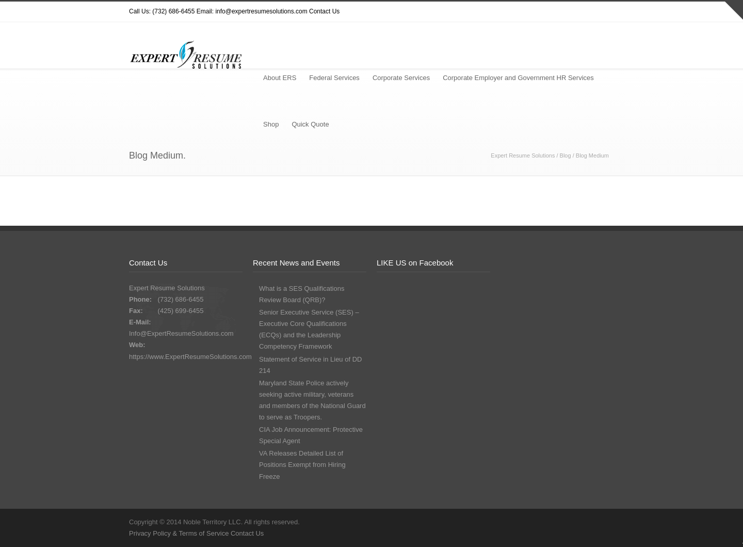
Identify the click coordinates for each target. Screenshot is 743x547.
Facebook (562, 12)
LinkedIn (603, 12)
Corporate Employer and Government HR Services (518, 78)
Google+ (583, 12)
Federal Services (334, 78)
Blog (565, 155)
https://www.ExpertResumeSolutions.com (190, 357)
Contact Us (324, 11)
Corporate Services (401, 78)
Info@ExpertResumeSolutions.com (181, 333)
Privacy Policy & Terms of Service (180, 533)
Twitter (521, 12)
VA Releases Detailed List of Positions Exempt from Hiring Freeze (302, 464)
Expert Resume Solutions (523, 155)
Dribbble (541, 12)
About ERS (279, 78)
